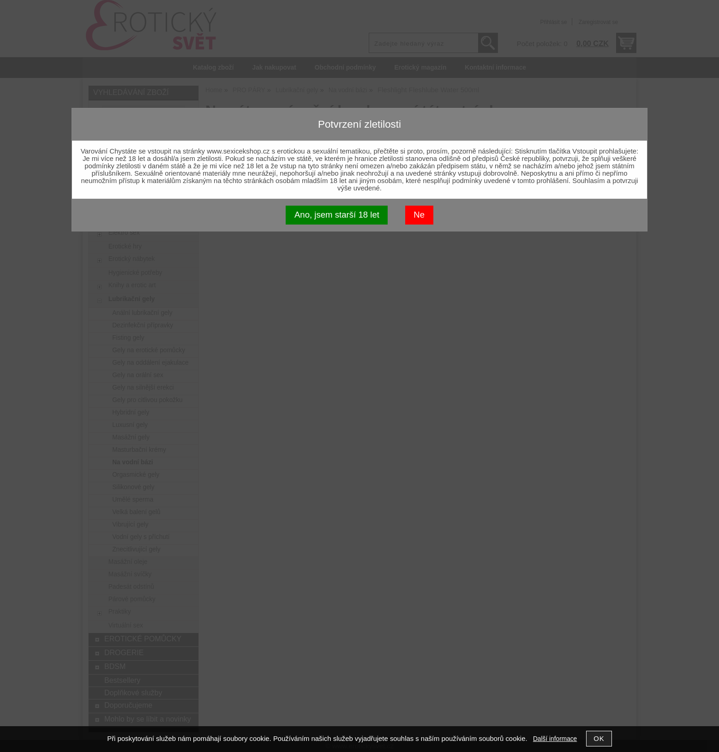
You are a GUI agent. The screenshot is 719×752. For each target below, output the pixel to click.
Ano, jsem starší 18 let (336, 214)
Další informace (555, 738)
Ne (419, 214)
